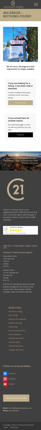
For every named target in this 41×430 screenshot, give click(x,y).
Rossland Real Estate (16, 338)
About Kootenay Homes (17, 331)
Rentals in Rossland (15, 323)
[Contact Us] (20, 134)
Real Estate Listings (15, 311)
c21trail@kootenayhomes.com (20, 408)
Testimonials (13, 327)
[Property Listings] (20, 102)
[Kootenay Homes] (17, 4)
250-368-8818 (14, 411)
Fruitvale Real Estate (16, 346)
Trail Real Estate (14, 342)
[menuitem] (35, 4)
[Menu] (35, 4)
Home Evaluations (15, 334)
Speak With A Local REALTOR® (16, 398)
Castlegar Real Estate (16, 350)
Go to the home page (15, 125)
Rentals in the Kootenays (17, 319)
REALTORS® (13, 315)
